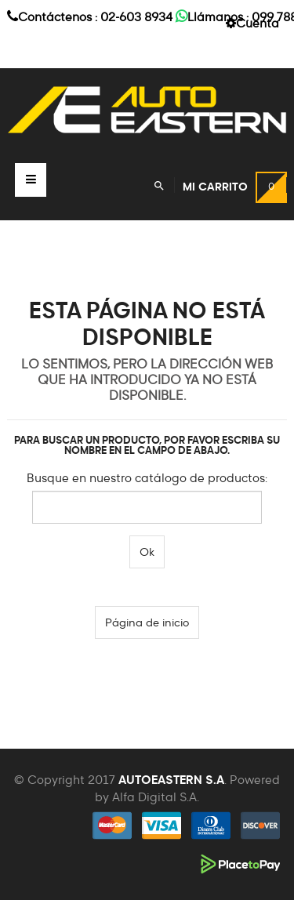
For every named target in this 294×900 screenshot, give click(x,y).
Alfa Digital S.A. (155, 798)
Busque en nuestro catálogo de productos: (147, 478)
